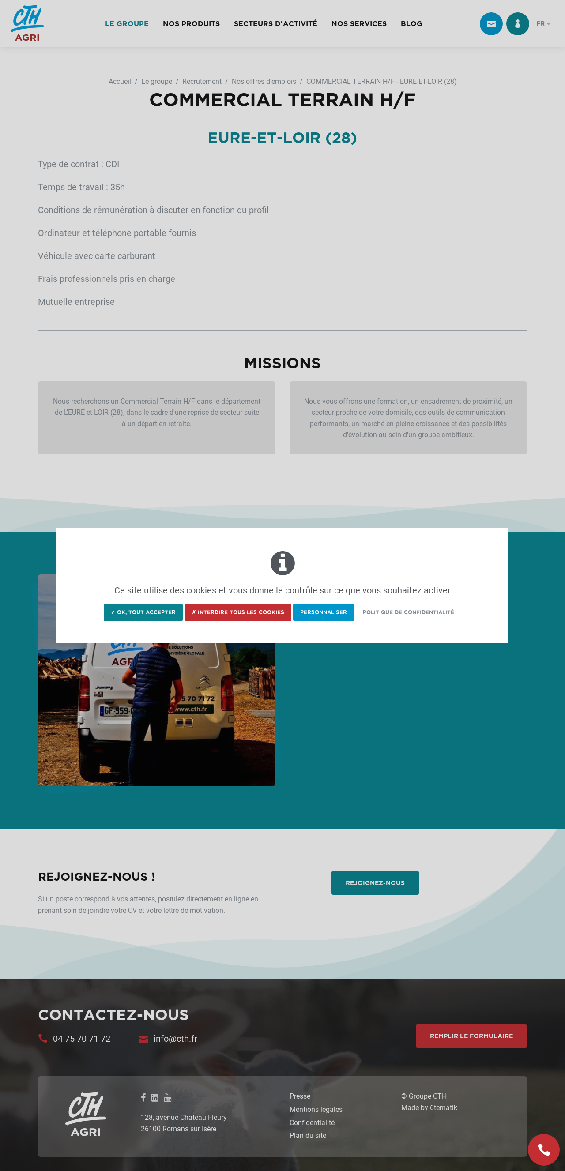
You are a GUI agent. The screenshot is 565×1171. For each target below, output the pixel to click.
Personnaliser (323, 612)
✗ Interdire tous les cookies (238, 612)
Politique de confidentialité (408, 612)
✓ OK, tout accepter (143, 612)
